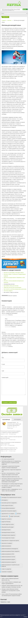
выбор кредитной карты (7, 505)
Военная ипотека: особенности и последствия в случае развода (11, 590)
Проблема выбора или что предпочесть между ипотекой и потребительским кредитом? (11, 463)
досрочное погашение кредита (9, 510)
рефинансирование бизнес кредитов (10, 551)
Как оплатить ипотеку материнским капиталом (15, 289)
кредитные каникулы (7, 519)
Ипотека (9, 20)
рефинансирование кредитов (9, 562)
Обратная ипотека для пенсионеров (12, 287)
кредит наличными (14, 516)
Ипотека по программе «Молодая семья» (14, 272)
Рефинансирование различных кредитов (10, 615)
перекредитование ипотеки (8, 532)
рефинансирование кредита (8, 559)
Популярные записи (6, 420)
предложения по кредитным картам (10, 540)
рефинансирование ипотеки (8, 556)
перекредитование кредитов (8, 535)
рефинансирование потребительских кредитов (11, 565)
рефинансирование (6, 546)
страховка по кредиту (7, 571)
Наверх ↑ (26, 616)
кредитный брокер (6, 521)
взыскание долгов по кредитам (9, 502)
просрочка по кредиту (7, 543)
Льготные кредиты (8, 290)
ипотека (19, 513)
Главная (4, 20)
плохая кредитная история (8, 537)
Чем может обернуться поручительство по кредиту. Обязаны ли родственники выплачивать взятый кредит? (12, 480)
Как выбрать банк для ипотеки (11, 285)
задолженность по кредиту (8, 513)
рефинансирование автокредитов (10, 548)
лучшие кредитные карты (8, 524)
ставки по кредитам (6, 569)
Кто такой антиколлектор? (8, 459)
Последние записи (17, 420)
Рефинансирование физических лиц (10, 476)
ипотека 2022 (5, 516)
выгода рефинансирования (8, 508)
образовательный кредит (8, 527)
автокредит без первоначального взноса (11, 497)
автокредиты (5, 500)
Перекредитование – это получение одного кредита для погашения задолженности (14, 424)
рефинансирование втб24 (8, 554)
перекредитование (6, 529)
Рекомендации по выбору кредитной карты (12, 483)
